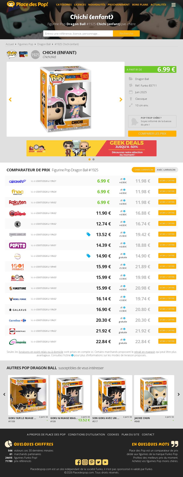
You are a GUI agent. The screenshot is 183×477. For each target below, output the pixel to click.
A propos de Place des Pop (46, 434)
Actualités (158, 4)
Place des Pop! (27, 4)
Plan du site (130, 434)
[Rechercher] (126, 33)
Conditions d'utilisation (86, 434)
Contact (148, 434)
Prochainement (119, 4)
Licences (80, 4)
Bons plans (140, 4)
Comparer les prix (152, 134)
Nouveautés (96, 4)
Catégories (64, 4)
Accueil (10, 44)
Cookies (113, 434)
